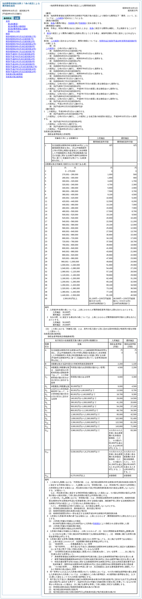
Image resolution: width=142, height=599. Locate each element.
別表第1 (71, 23)
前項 (49, 33)
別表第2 (82, 23)
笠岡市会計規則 (118, 41)
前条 (53, 23)
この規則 (59, 18)
